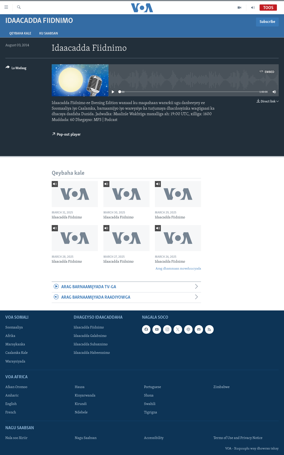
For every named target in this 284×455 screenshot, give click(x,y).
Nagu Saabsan (86, 438)
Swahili (150, 404)
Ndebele (81, 412)
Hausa (80, 387)
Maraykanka (15, 344)
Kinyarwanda (85, 395)
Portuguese (152, 387)
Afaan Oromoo (16, 387)
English (11, 404)
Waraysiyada (15, 361)
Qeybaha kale (20, 33)
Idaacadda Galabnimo (90, 336)
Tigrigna (150, 412)
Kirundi (81, 404)
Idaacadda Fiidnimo (89, 328)
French (10, 412)
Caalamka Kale (16, 353)
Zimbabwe (221, 387)
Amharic (12, 395)
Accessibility (154, 438)
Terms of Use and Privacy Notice (237, 438)
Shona (149, 395)
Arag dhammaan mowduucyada (178, 268)
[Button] (16, 68)
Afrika (10, 336)
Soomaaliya (14, 328)
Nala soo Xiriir (16, 438)
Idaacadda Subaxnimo (91, 344)
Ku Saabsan (48, 33)
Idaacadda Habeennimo (92, 353)
